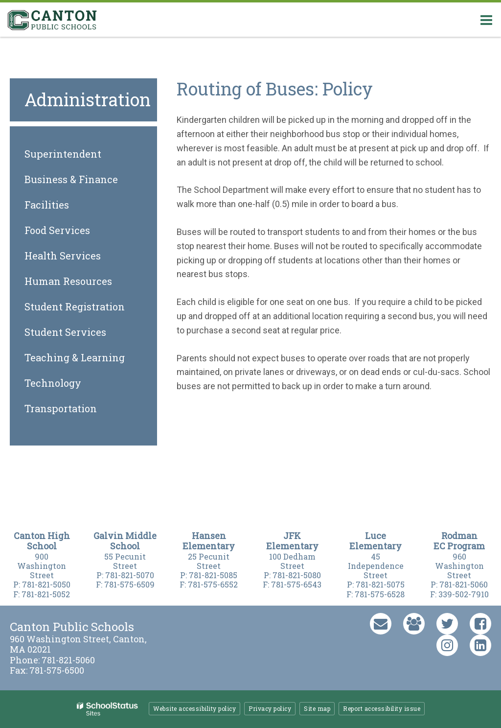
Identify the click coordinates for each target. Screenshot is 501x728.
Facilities (46, 204)
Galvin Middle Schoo (125, 541)
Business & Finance (71, 179)
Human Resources (68, 281)
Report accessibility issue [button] (381, 708)
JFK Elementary (292, 541)
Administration (87, 99)
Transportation (60, 408)
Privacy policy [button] (270, 708)
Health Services (62, 255)
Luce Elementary (375, 541)
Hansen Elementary (208, 541)
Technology (52, 382)
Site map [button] (317, 708)
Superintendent (62, 153)
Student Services (65, 332)
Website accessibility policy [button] (194, 708)
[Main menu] (486, 19)
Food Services (57, 230)
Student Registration (74, 306)
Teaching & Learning (74, 357)
